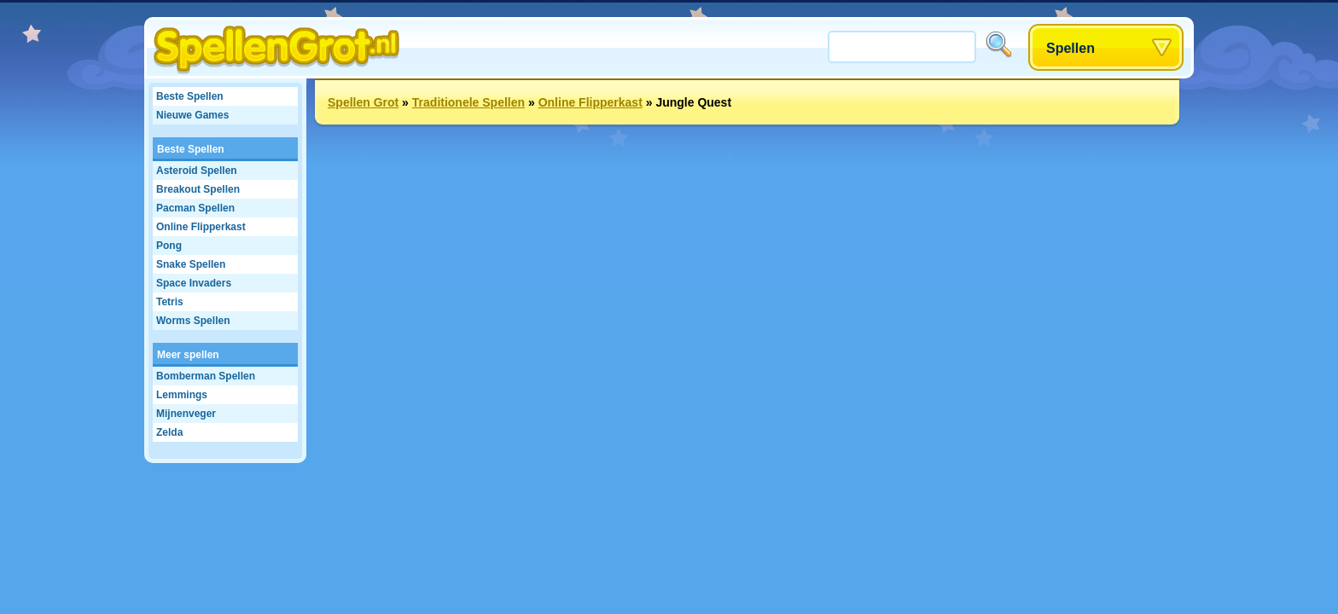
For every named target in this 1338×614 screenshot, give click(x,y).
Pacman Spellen (195, 208)
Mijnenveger (186, 414)
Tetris (169, 302)
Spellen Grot (363, 102)
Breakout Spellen (198, 189)
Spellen (1070, 48)
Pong (169, 246)
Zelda (169, 432)
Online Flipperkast (201, 227)
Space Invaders (193, 283)
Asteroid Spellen (196, 171)
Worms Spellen (193, 321)
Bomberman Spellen (205, 376)
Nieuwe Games (192, 115)
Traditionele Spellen (468, 102)
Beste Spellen (190, 96)
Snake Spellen (190, 264)
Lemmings (181, 395)
